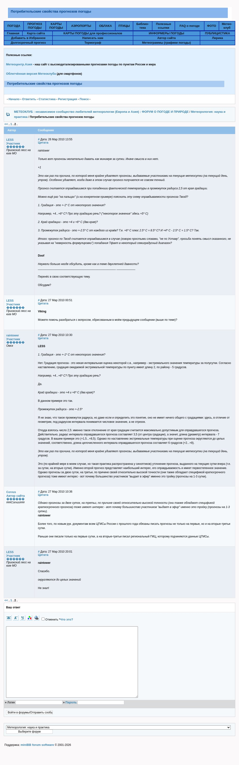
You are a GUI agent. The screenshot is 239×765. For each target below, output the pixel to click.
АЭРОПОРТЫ (81, 26)
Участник (13, 143)
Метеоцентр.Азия (19, 64)
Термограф (92, 42)
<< (6, 124)
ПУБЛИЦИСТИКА (217, 33)
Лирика (217, 38)
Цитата (43, 142)
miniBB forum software (37, 759)
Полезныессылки (163, 25)
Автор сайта (166, 38)
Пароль (71, 716)
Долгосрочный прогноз (28, 42)
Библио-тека (142, 25)
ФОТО (211, 26)
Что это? (66, 619)
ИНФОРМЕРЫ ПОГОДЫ (166, 33)
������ (15, 146)
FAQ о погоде (189, 26)
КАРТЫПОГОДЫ (56, 25)
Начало (14, 99)
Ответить (29, 99)
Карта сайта (36, 33)
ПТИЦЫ (124, 26)
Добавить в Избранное (28, 38)
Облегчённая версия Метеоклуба (31, 73)
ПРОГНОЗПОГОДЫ (34, 25)
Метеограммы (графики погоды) (166, 42)
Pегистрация (67, 99)
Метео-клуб (227, 25)
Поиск (84, 99)
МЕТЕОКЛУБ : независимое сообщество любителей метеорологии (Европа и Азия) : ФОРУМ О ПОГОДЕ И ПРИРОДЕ (101, 111)
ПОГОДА (13, 26)
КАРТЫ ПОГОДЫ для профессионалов (92, 33)
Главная (13, 33)
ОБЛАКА (105, 26)
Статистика (47, 99)
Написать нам (92, 38)
